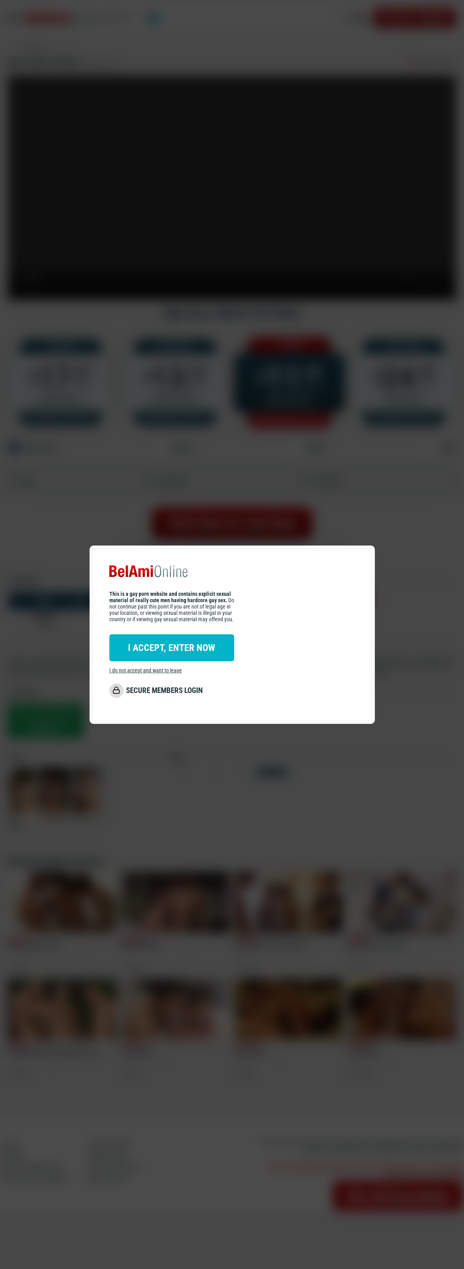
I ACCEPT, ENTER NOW (171, 647)
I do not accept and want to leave (145, 670)
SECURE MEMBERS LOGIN (164, 690)
